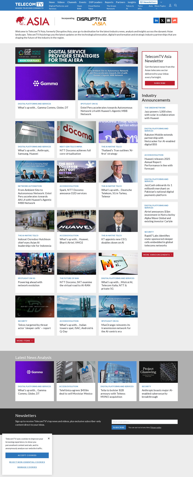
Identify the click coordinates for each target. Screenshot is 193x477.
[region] (27, 454)
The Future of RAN (69, 278)
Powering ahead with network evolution (30, 284)
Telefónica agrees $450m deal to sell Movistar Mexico (75, 392)
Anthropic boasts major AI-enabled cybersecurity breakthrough (157, 393)
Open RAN (79, 7)
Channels (72, 2)
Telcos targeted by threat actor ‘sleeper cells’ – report (34, 326)
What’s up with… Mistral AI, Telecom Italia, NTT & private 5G (117, 285)
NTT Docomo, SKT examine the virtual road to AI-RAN (76, 284)
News (52, 2)
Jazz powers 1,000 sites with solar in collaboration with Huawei (160, 115)
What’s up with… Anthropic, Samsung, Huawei (33, 152)
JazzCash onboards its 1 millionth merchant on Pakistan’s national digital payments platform (159, 190)
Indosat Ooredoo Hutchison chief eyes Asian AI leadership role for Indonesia (34, 242)
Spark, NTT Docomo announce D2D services (73, 191)
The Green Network (111, 7)
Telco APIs (140, 7)
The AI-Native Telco (111, 146)
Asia (151, 6)
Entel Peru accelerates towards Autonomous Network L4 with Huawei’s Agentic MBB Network (106, 111)
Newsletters (148, 2)
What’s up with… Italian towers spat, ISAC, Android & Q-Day (76, 328)
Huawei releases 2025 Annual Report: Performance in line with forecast (159, 163)
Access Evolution (69, 186)
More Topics (160, 7)
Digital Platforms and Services (58, 7)
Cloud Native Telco (94, 7)
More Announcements (157, 255)
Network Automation (30, 186)
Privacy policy (156, 427)
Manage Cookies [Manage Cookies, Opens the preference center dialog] (27, 467)
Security (22, 321)
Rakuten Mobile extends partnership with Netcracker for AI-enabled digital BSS (160, 139)
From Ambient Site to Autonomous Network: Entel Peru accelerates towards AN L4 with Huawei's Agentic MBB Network (34, 196)
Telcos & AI (130, 7)
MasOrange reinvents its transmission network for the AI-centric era (116, 328)
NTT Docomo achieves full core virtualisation (75, 152)
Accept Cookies (27, 455)
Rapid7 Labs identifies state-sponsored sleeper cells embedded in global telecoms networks (159, 240)
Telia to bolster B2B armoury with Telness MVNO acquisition (113, 393)
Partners (120, 2)
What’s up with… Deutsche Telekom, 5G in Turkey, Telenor (116, 193)
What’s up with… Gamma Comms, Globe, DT (43, 107)
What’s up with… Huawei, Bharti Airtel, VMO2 (74, 241)
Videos (61, 2)
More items (25, 341)
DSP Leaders (95, 2)
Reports (109, 2)
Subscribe (159, 83)
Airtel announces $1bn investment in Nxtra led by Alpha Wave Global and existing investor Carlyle (160, 216)
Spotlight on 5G (89, 104)
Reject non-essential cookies (27, 462)
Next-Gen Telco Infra (71, 146)
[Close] (49, 438)
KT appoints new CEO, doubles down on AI (114, 241)
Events (82, 2)
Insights (132, 2)
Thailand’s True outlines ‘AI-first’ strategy (117, 152)
